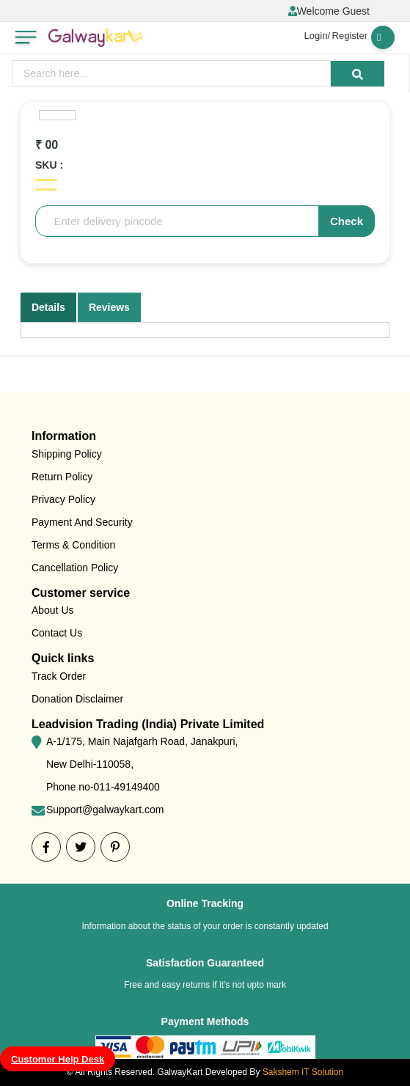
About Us (53, 610)
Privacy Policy (63, 499)
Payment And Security (82, 522)
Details (48, 307)
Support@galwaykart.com (105, 809)
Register (349, 35)
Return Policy (62, 477)
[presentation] (171, 73)
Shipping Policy (67, 454)
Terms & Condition (73, 545)
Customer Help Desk (57, 1059)
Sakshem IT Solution (303, 1072)
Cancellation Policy (75, 567)
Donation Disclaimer (77, 699)
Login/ (317, 35)
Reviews (109, 307)
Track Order (59, 676)
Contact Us (57, 633)
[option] (57, 115)
